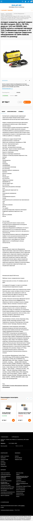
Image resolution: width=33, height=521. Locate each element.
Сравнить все (5, 399)
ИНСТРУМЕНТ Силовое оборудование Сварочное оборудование (15, 386)
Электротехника (19, 493)
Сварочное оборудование (6, 14)
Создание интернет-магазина (7, 510)
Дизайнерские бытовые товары (7, 486)
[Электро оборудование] (6, 519)
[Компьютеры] (17, 519)
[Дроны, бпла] (27, 516)
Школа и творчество (20, 489)
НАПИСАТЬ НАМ (4, 459)
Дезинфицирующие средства (7, 488)
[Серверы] (28, 518)
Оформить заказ (18, 459)
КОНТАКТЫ (3, 457)
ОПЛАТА (2, 461)
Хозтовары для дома (20, 487)
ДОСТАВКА (3, 462)
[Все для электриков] (19, 518)
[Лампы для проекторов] (6, 518)
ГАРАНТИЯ (3, 464)
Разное (17, 496)
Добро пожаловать (5, 456)
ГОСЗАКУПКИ (4, 466)
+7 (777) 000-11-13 (15, 436)
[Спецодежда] (26, 519)
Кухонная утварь (19, 472)
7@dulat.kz (3, 443)
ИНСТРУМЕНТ (9, 13)
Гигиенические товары (5, 485)
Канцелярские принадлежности (8, 492)
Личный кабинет (18, 457)
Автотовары (3, 479)
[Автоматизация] (4, 516)
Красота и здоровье (5, 495)
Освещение (18, 480)
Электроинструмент (20, 491)
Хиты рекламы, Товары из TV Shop (23, 486)
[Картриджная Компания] (16, 516)
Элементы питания (20, 494)
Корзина (17, 456)
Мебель (18, 474)
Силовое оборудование (19, 13)
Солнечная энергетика (6, 474)
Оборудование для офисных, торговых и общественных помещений (22, 477)
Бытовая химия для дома (6, 480)
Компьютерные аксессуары (6, 493)
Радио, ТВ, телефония (21, 481)
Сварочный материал (5, 472)
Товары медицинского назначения (5, 477)
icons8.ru (23, 505)
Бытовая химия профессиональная (5, 483)
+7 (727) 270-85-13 (4, 436)
